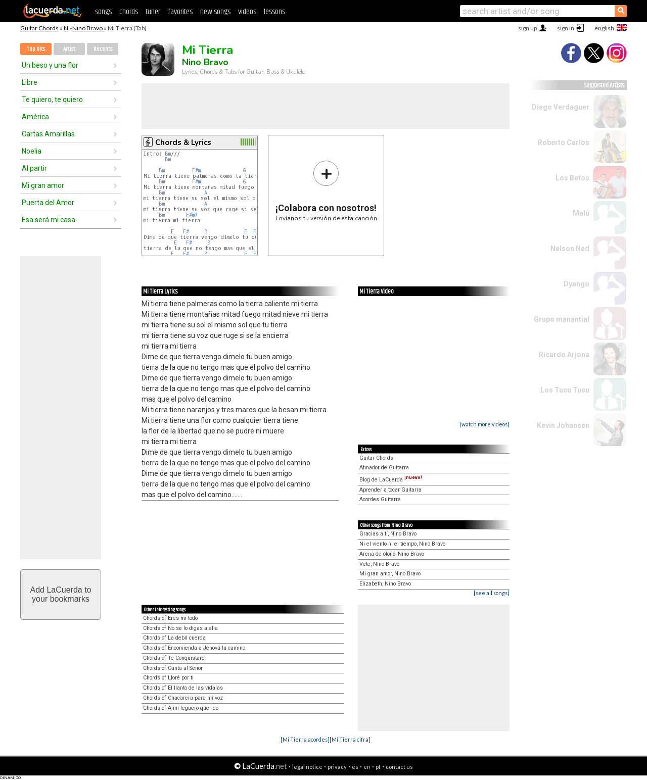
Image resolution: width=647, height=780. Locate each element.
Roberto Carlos (563, 142)
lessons (274, 12)
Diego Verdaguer (560, 107)
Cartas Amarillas (48, 134)
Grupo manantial (561, 319)
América (35, 117)
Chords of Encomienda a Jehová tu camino (194, 648)
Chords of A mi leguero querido (180, 708)
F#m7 (192, 215)
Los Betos (572, 178)
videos (247, 12)
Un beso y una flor (50, 65)
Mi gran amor (43, 185)
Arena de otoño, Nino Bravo (391, 554)
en (367, 766)
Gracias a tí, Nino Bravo (388, 533)
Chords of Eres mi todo (170, 618)
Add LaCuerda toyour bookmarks (60, 594)
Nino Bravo (87, 28)
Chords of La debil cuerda (174, 638)
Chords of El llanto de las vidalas (183, 688)
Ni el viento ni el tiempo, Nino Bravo (402, 544)
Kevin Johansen (563, 425)
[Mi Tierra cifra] (350, 739)
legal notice (307, 766)
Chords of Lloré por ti (168, 677)
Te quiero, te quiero (52, 99)
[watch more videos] (484, 424)
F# (186, 231)
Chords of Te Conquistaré (174, 658)
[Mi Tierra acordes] (305, 739)
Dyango (576, 284)
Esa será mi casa (48, 220)
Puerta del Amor (48, 203)
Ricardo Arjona (564, 355)
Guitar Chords (39, 28)
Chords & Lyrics (183, 142)
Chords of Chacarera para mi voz (183, 698)
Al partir (34, 168)
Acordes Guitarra (380, 499)
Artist (69, 49)
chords (128, 12)
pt (378, 766)
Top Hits (36, 49)
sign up (527, 28)
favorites (180, 12)
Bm (168, 154)
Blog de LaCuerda (390, 479)
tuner (153, 12)
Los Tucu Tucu (564, 390)
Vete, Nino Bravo (379, 564)
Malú (581, 213)
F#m (196, 170)
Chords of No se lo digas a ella (180, 628)
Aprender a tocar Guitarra (390, 489)
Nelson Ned (569, 249)
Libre (29, 82)
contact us (399, 766)
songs (103, 12)
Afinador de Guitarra (384, 467)
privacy (337, 766)
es (355, 766)
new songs (215, 12)
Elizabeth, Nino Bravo (385, 583)
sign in (565, 28)
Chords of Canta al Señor (173, 668)
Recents (103, 49)
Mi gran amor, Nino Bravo (390, 573)
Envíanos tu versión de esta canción (326, 190)
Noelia (31, 151)
